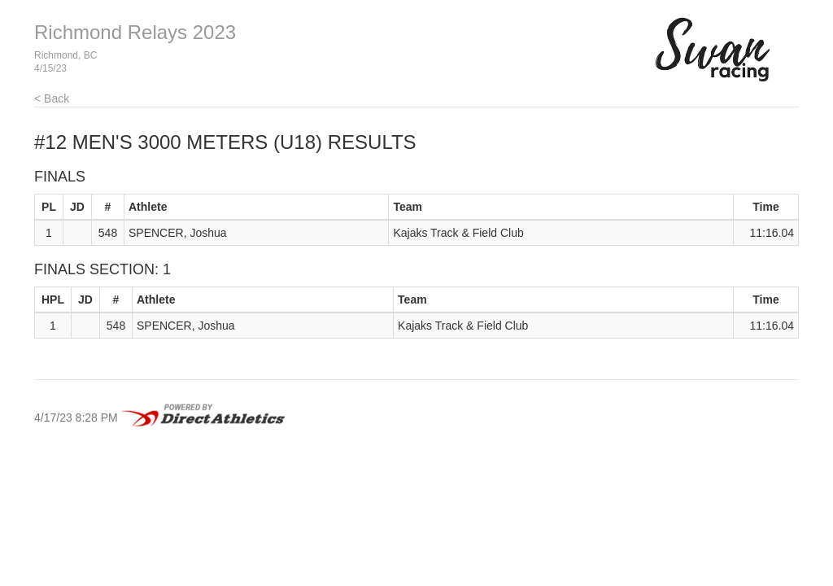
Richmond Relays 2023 (135, 32)
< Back (51, 98)
